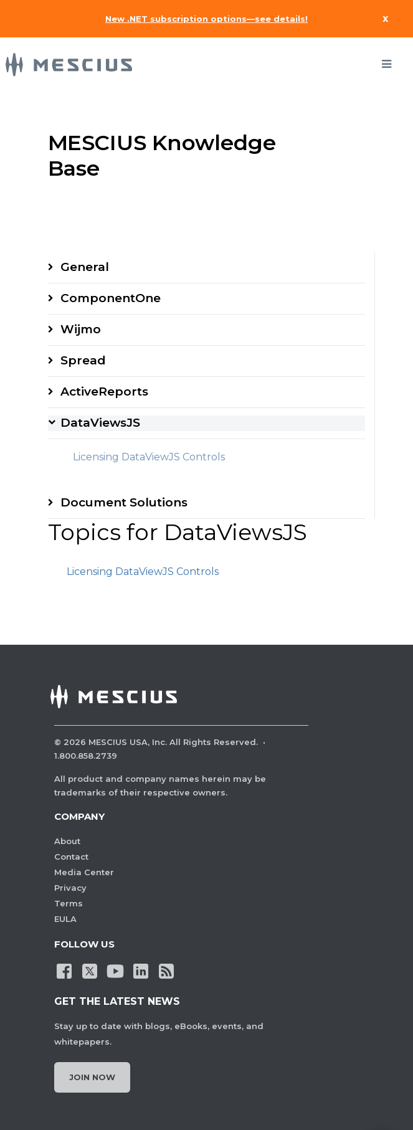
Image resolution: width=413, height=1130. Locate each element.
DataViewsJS (100, 422)
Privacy (70, 888)
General (84, 267)
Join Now (92, 1077)
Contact (71, 857)
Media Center (84, 872)
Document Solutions (124, 502)
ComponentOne (110, 298)
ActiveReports (104, 391)
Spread (83, 360)
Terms (68, 903)
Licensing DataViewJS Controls (149, 457)
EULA (65, 919)
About (67, 841)
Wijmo (80, 329)
